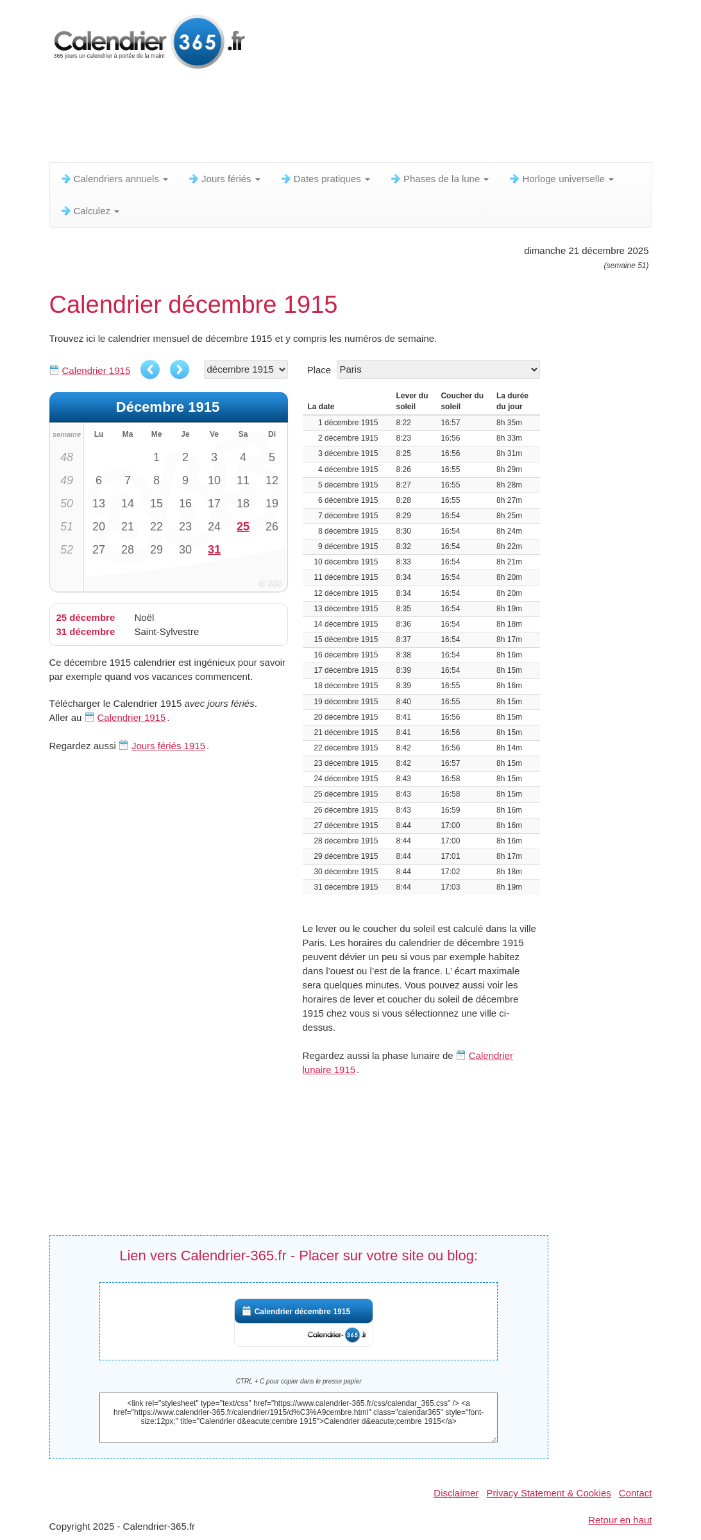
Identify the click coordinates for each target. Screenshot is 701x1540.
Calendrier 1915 (96, 370)
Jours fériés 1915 (168, 745)
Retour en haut (620, 1519)
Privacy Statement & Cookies (549, 1492)
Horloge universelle (561, 178)
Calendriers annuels (114, 178)
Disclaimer (456, 1492)
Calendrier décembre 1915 (302, 1311)
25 (243, 526)
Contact (635, 1492)
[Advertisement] (360, 119)
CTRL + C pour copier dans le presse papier (299, 1381)
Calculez (90, 210)
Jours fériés (223, 178)
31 (214, 549)
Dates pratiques (325, 178)
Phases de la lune (439, 178)
